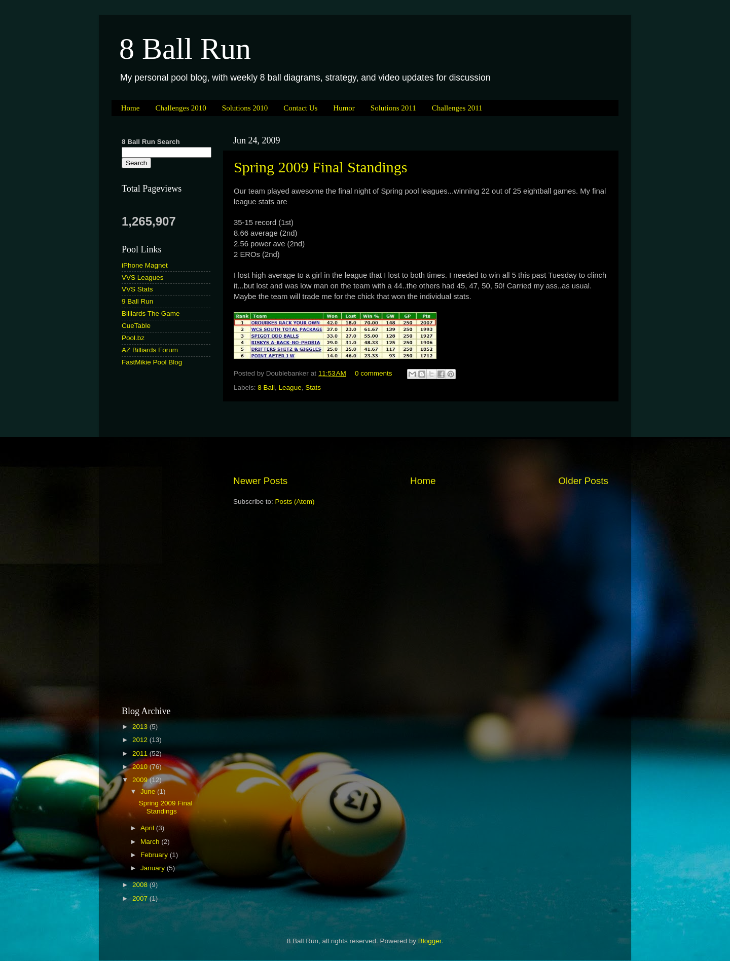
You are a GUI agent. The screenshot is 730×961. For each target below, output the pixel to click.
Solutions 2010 (245, 108)
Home (130, 108)
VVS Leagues (143, 277)
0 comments (373, 373)
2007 (141, 898)
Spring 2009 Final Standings (321, 167)
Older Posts (583, 480)
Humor (344, 108)
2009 (141, 780)
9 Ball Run (137, 301)
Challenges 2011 (457, 108)
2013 (141, 726)
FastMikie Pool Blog (152, 362)
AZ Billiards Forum (150, 350)
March (150, 841)
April (148, 828)
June (148, 791)
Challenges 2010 (180, 108)
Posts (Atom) (295, 501)
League (290, 387)
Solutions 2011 (393, 108)
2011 (141, 753)
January (153, 868)
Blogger (430, 941)
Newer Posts (260, 480)
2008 (141, 885)
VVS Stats (137, 289)
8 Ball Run (185, 48)
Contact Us (300, 108)
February (155, 855)
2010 (141, 766)
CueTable (136, 325)
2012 (141, 740)
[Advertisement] (420, 438)
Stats (313, 387)
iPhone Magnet (145, 265)
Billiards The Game (151, 313)
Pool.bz (133, 338)
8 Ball (266, 387)
